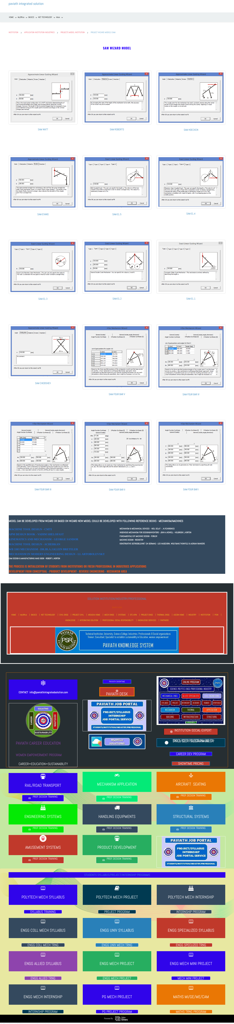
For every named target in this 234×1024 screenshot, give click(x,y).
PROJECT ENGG (147, 612)
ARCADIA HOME (94, 612)
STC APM (133, 612)
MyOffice (23, 612)
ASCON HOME (179, 612)
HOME (13, 612)
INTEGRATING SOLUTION (89, 618)
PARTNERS (164, 618)
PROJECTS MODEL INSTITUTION (73, 30)
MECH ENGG (109, 612)
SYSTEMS (122, 612)
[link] (43, 70)
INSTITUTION (13, 30)
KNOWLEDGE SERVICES (147, 618)
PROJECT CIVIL (78, 612)
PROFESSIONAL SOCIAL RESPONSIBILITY (118, 618)
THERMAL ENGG (163, 612)
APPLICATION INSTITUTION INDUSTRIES (39, 30)
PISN (216, 612)
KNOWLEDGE (70, 618)
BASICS (34, 612)
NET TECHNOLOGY (48, 612)
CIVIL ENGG (63, 612)
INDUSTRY (192, 612)
